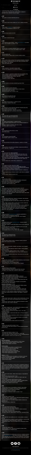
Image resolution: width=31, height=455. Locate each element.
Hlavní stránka (15, 3)
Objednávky (15, 9)
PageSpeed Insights (15, 222)
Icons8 (19, 449)
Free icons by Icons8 (12, 214)
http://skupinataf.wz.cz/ (8, 435)
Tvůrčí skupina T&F (15, 1)
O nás (15, 5)
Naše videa (15, 7)
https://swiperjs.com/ (21, 42)
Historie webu (15, 449)
